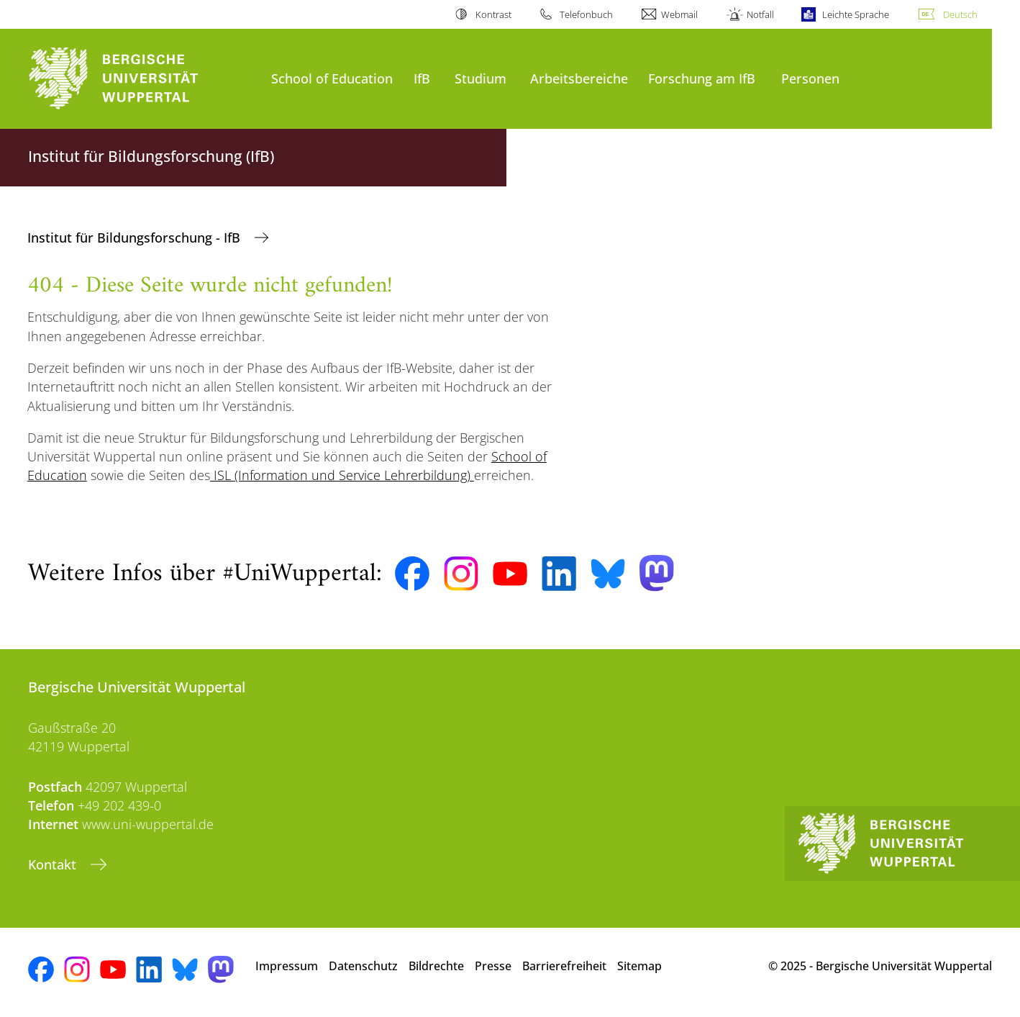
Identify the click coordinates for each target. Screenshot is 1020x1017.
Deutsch (960, 14)
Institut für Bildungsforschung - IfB (135, 237)
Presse (493, 966)
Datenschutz (363, 966)
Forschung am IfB (701, 78)
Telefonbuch (586, 14)
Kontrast (493, 14)
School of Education (332, 78)
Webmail (679, 14)
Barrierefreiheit (564, 966)
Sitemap (639, 966)
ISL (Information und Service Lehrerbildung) (342, 475)
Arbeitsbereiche (579, 78)
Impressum (286, 966)
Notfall (760, 14)
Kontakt (54, 864)
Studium (480, 78)
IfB (422, 78)
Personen (810, 78)
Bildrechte (436, 966)
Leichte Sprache (855, 14)
